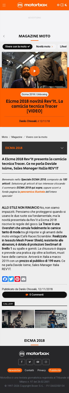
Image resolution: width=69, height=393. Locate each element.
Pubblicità (55, 370)
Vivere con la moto (17, 46)
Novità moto (45, 46)
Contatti (29, 370)
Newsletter (15, 370)
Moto (5, 137)
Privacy (42, 370)
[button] (21, 362)
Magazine (17, 137)
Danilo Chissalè (28, 289)
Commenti (34, 294)
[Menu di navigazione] (4, 5)
